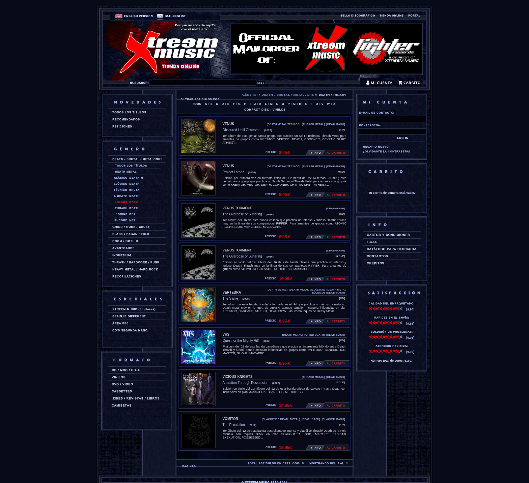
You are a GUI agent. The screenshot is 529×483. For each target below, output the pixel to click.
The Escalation (234, 425)
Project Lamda (233, 172)
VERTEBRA (232, 292)
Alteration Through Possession (246, 383)
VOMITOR (230, 419)
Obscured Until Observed (241, 130)
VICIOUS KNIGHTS (238, 377)
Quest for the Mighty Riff (241, 340)
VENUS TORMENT (237, 208)
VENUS (228, 124)
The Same (230, 298)
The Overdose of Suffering (242, 214)
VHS (226, 334)
